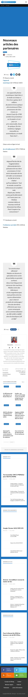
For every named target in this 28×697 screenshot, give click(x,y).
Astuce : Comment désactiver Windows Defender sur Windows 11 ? (17, 606)
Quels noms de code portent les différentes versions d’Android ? (17, 590)
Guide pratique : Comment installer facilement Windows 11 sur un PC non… (17, 485)
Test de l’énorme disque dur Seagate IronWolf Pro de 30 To (17, 500)
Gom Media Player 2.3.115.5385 (14, 535)
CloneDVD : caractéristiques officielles (7, 374)
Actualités (6, 386)
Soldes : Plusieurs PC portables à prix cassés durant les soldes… (17, 659)
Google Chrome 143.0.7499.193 (13, 528)
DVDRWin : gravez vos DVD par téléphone (20, 372)
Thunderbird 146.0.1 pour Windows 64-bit (16, 551)
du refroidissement (9, 149)
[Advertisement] (14, 21)
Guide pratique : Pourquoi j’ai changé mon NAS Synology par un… (17, 493)
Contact (19, 681)
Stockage (4, 52)
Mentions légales (9, 684)
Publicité (19, 684)
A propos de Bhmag (9, 681)
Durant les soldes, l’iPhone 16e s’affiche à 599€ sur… (17, 650)
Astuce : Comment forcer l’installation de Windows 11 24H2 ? (16, 598)
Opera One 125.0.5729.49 (16, 543)
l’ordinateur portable (9, 225)
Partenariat (6, 687)
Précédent (6, 442)
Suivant (12, 442)
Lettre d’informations (17, 687)
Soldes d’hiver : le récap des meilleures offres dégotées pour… (16, 643)
